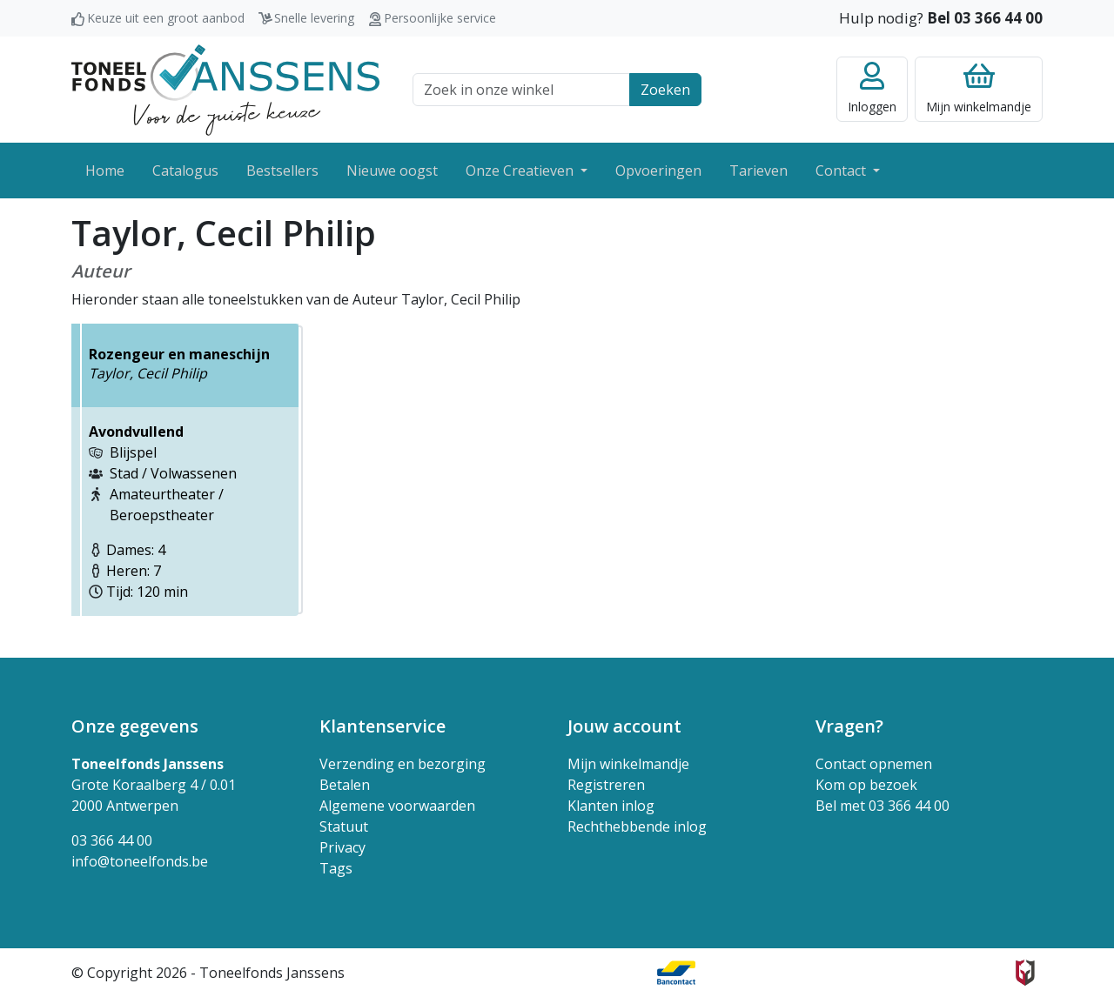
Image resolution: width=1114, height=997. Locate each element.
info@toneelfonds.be (139, 861)
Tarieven (758, 170)
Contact (842, 170)
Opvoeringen (658, 170)
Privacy (342, 847)
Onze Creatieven (521, 170)
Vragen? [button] (849, 726)
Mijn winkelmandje (628, 763)
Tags (335, 868)
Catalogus (185, 170)
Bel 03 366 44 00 (985, 18)
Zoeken (665, 89)
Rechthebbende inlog (637, 826)
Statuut (343, 826)
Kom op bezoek (866, 784)
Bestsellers (282, 170)
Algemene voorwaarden (397, 805)
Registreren (606, 784)
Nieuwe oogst (392, 170)
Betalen (344, 784)
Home (104, 170)
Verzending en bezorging (402, 763)
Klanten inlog (610, 805)
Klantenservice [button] (382, 726)
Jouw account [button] (624, 726)
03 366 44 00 (111, 840)
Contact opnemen (873, 763)
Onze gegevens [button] (134, 726)
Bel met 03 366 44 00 (882, 805)
